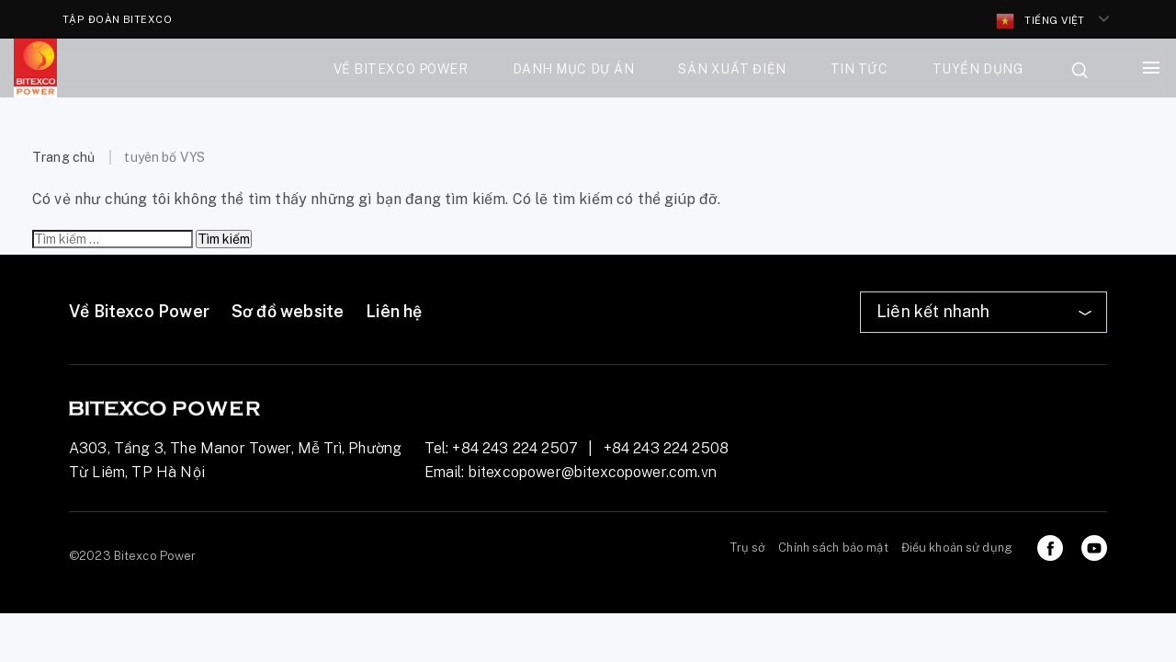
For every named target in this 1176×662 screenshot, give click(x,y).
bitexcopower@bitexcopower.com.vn (593, 472)
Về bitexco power (401, 69)
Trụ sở (748, 547)
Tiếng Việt (1040, 21)
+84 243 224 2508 (666, 448)
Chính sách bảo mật (833, 547)
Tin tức (859, 69)
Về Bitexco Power (139, 311)
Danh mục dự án (574, 69)
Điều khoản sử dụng (956, 547)
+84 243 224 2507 (515, 448)
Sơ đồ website (288, 311)
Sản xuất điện (732, 69)
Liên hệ (394, 311)
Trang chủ (63, 157)
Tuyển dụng (978, 69)
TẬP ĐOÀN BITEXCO (117, 19)
